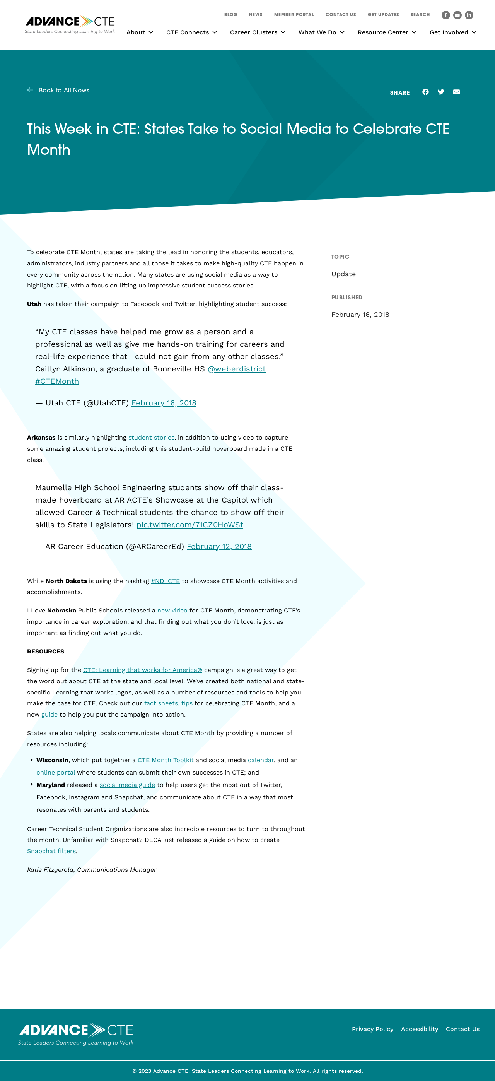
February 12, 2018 (219, 546)
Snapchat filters (51, 851)
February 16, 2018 (163, 402)
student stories (151, 437)
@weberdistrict (237, 368)
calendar (261, 760)
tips (187, 703)
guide (49, 714)
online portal (55, 772)
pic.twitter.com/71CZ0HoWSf (190, 524)
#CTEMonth (57, 381)
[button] (420, 16)
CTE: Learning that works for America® (142, 670)
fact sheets (161, 703)
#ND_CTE (165, 581)
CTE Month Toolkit (166, 760)
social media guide (127, 785)
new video (172, 610)
